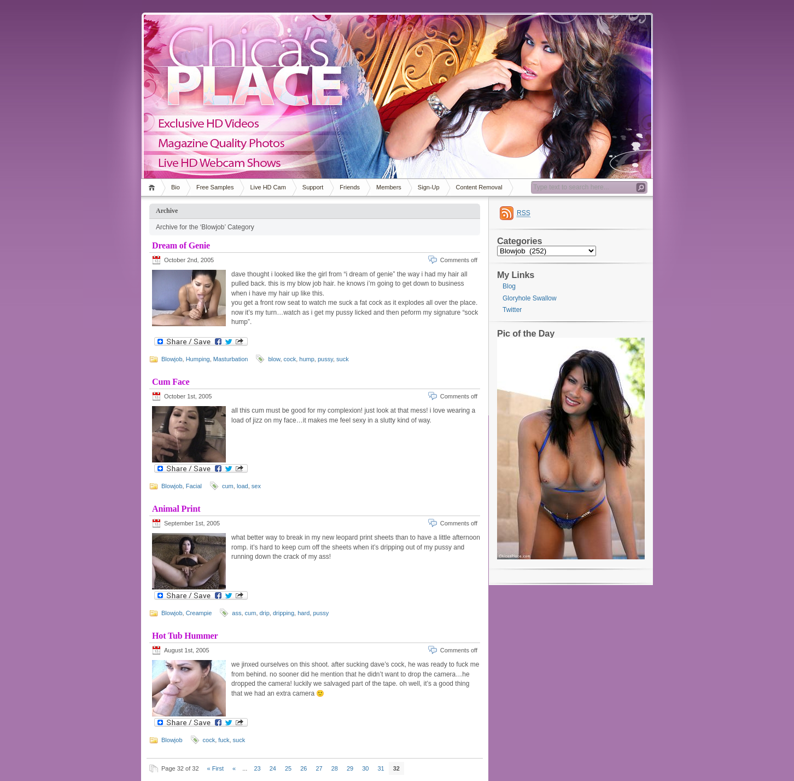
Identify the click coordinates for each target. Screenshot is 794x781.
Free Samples (214, 187)
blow (274, 359)
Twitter (512, 310)
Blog (509, 286)
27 (319, 768)
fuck (223, 740)
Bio (175, 187)
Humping (198, 359)
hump (306, 359)
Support (313, 187)
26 (303, 768)
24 (273, 768)
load (242, 486)
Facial (194, 486)
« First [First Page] (215, 768)
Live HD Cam (267, 187)
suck (342, 359)
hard (303, 613)
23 (257, 768)
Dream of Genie (181, 245)
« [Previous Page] (234, 768)
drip (265, 613)
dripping (283, 613)
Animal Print (176, 508)
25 (288, 768)
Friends (350, 187)
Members (388, 187)
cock (290, 359)
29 (350, 768)
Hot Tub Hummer (185, 635)
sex (256, 486)
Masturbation (230, 359)
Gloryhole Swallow (530, 298)
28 (334, 768)
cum (227, 486)
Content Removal (479, 187)
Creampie (199, 613)
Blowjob (172, 359)
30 (365, 768)
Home (153, 187)
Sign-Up (429, 187)
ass (236, 613)
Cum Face (170, 381)
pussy (325, 359)
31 (380, 768)
